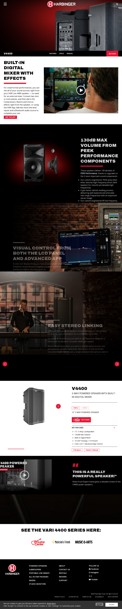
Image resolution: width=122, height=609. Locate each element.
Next (58, 420)
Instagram (94, 581)
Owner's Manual (92, 464)
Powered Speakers (38, 574)
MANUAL (70, 53)
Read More (51, 603)
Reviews (62, 585)
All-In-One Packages (38, 585)
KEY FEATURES (77, 441)
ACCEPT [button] (111, 605)
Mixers (32, 588)
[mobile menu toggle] (5, 4)
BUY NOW (112, 54)
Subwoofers (35, 577)
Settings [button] (99, 604)
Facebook (94, 577)
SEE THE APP (10, 118)
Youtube (93, 588)
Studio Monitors (37, 592)
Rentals (63, 581)
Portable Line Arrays (39, 581)
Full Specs (77, 464)
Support (63, 588)
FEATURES (52, 53)
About (62, 574)
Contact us (64, 577)
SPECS (61, 53)
